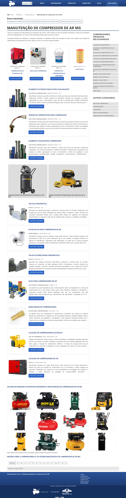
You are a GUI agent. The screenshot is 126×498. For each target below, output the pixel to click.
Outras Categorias (104, 98)
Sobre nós (86, 3)
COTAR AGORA (16, 78)
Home (82, 474)
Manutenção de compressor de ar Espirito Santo (46, 21)
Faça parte (112, 3)
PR (33, 463)
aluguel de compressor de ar (103, 52)
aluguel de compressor (101, 45)
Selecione (12, 463)
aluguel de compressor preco (103, 61)
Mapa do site (84, 481)
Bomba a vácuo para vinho (101, 74)
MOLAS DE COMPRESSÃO (100, 103)
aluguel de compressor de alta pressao (103, 48)
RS (40, 463)
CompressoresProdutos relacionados (101, 36)
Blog (99, 3)
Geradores (97, 109)
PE (44, 463)
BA (48, 463)
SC (37, 463)
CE (52, 463)
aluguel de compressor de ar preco (105, 55)
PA (66, 463)
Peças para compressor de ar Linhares (71, 21)
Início (42, 3)
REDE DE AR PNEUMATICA (100, 112)
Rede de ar (96, 91)
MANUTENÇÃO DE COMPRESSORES (103, 115)
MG (21, 463)
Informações (56, 3)
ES (25, 463)
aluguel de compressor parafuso (104, 58)
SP (29, 463)
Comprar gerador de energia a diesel (103, 87)
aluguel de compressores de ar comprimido (104, 65)
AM (62, 463)
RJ (17, 463)
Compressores (98, 106)
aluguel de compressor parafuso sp (104, 70)
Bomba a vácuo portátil (101, 77)
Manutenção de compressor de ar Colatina (20, 21)
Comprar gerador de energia (103, 83)
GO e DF (57, 463)
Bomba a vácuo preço (100, 80)
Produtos (72, 3)
